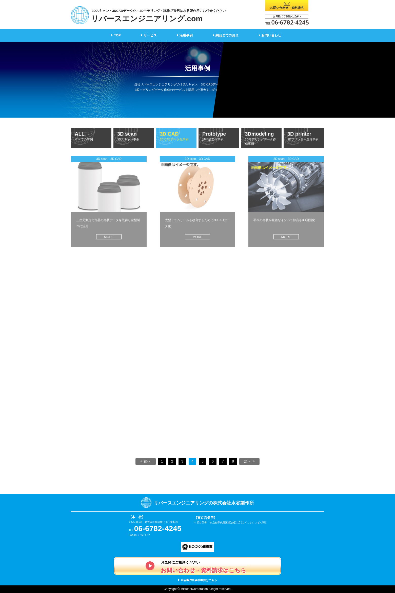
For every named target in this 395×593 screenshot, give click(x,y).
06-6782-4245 (158, 528)
